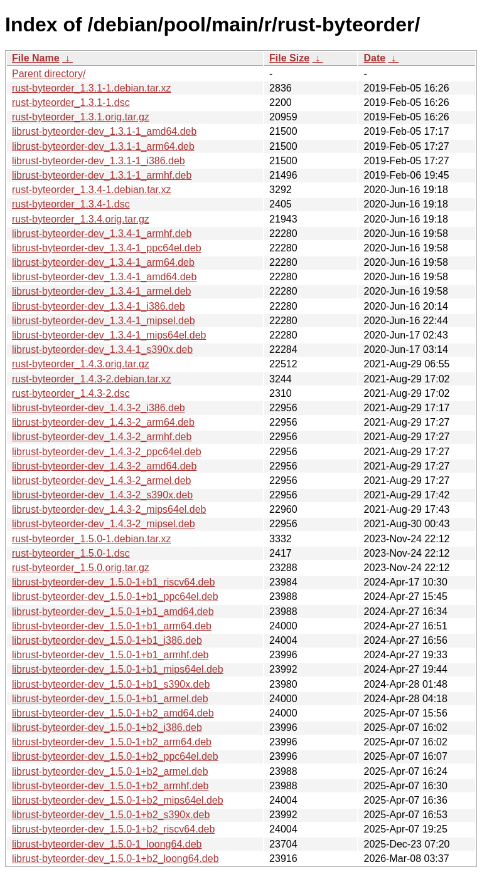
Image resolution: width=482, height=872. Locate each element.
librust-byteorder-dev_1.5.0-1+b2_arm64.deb (112, 742)
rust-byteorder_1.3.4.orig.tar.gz (80, 219)
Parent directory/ (48, 73)
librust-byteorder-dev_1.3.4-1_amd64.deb (104, 276)
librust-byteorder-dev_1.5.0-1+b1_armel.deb (110, 698)
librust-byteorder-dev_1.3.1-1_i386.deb (98, 160)
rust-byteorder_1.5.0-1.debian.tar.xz (91, 538)
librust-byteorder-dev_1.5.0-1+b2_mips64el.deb (117, 800)
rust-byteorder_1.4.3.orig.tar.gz (80, 364)
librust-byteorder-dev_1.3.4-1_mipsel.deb (103, 320)
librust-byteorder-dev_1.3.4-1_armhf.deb (101, 233)
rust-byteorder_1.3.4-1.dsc (71, 204)
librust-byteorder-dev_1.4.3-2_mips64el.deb (109, 509)
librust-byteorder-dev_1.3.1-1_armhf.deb (101, 175)
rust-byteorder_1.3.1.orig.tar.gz (80, 117)
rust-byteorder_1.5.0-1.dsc (71, 553)
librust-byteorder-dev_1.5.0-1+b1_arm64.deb (112, 626)
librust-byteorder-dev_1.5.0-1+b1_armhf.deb (110, 654)
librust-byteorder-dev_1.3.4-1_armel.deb (101, 291)
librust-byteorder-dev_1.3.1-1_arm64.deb (103, 146)
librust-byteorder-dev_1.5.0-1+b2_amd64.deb (113, 713)
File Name (36, 58)
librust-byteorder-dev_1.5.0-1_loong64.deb (106, 844)
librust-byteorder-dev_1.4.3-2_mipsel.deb (103, 523)
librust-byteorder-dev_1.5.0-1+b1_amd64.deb (113, 611)
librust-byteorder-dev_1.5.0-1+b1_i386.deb (107, 640)
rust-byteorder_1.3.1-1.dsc (71, 102)
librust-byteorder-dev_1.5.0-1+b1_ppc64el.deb (115, 596)
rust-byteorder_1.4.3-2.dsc (71, 393)
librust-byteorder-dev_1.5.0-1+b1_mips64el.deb (117, 669)
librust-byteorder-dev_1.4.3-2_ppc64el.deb (106, 451)
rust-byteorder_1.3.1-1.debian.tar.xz (91, 88)
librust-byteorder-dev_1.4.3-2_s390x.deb (102, 495)
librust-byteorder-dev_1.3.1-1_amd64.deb (104, 131)
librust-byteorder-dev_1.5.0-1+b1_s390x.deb (111, 684)
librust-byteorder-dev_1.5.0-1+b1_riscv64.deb (113, 582)
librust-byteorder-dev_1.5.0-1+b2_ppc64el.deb (115, 756)
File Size (289, 58)
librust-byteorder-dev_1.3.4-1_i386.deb (98, 306)
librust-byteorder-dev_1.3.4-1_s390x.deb (102, 349)
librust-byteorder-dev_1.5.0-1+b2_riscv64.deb (113, 829)
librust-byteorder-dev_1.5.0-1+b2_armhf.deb (110, 785)
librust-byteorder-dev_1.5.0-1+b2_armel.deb (110, 771)
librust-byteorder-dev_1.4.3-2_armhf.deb (101, 436)
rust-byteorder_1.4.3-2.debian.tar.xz (91, 379)
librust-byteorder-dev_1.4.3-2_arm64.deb (103, 422)
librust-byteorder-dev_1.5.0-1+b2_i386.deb (107, 727)
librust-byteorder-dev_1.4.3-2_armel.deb (101, 480)
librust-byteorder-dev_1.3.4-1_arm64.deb (103, 262)
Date (374, 58)
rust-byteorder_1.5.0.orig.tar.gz (80, 567)
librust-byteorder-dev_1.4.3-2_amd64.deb (104, 466)
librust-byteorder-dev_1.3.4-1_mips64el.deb (109, 335)
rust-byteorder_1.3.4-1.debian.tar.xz (91, 189)
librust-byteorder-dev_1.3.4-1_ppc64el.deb (106, 248)
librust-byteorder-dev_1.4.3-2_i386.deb (98, 407)
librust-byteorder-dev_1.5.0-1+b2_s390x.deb (111, 814)
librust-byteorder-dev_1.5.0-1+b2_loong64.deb (115, 858)
